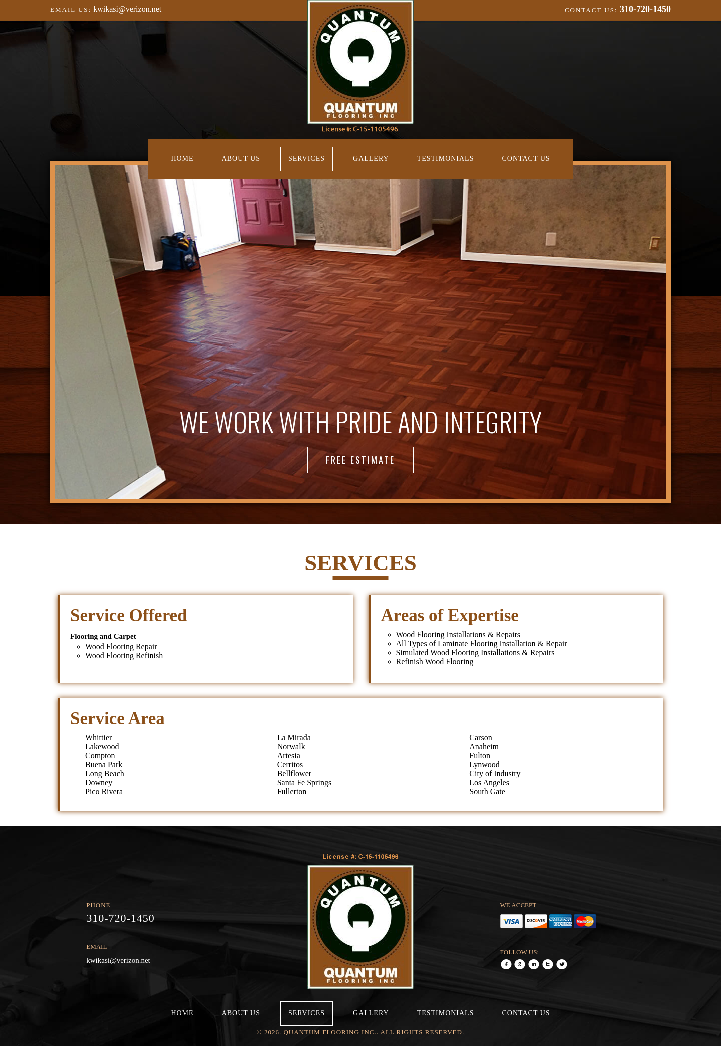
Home (182, 158)
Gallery (371, 158)
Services (306, 158)
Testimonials (445, 158)
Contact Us (526, 158)
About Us (241, 158)
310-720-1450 (645, 9)
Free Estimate (360, 459)
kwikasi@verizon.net (127, 9)
